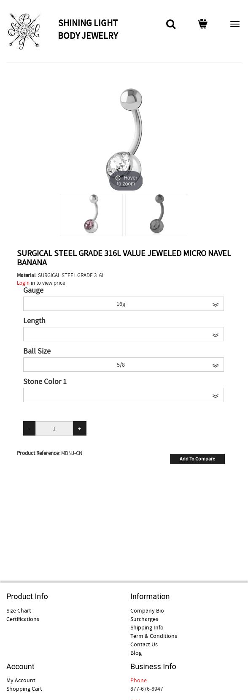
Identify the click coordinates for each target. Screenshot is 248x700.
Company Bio (147, 610)
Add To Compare (197, 458)
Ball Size (37, 351)
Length (34, 321)
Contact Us (144, 644)
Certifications (22, 619)
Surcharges (144, 619)
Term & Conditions (153, 636)
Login (23, 282)
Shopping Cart (24, 688)
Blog (136, 652)
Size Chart (18, 610)
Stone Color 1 (45, 382)
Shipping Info (147, 627)
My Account (20, 680)
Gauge (33, 290)
